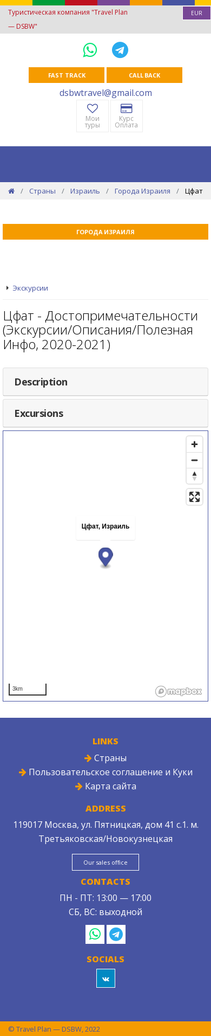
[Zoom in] (194, 444)
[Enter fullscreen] (194, 497)
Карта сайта (105, 786)
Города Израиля (142, 191)
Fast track (66, 75)
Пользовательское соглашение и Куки (106, 772)
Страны (42, 191)
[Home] (11, 191)
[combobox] (196, 13)
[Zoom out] (194, 460)
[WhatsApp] (92, 49)
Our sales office (105, 862)
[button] (105, 559)
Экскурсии (30, 288)
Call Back (144, 75)
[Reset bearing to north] (194, 476)
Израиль (85, 191)
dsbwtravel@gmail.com (106, 93)
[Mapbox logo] (178, 691)
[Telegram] (120, 49)
